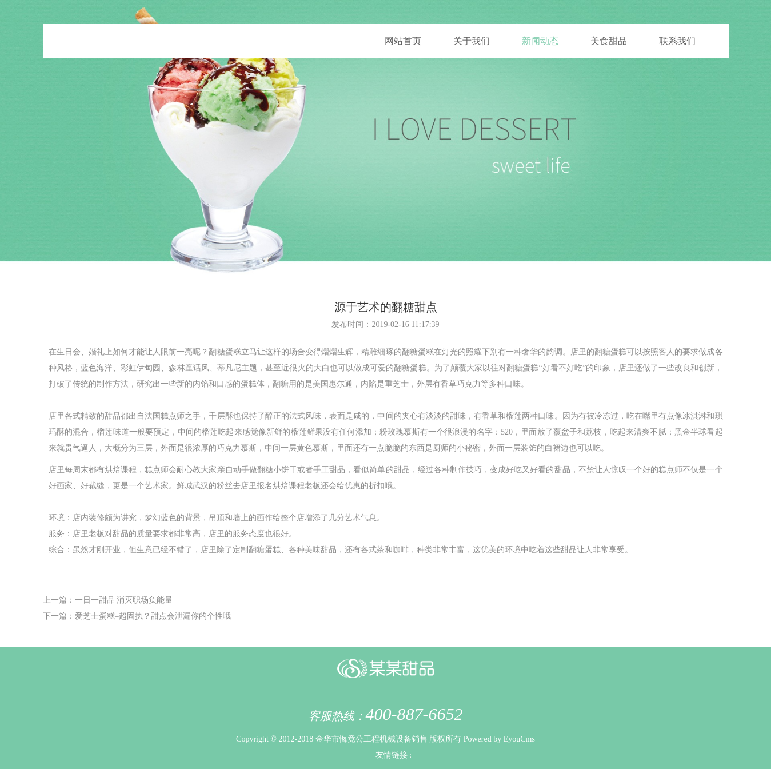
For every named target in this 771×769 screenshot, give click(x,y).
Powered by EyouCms (498, 739)
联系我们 (677, 41)
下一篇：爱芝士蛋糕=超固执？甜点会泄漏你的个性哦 (137, 616)
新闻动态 (540, 41)
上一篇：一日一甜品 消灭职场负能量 (108, 600)
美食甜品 (608, 41)
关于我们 (471, 41)
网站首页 (403, 41)
